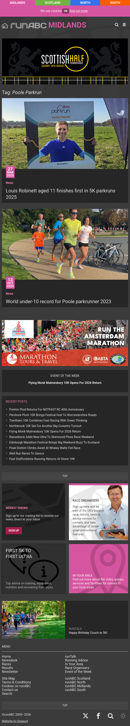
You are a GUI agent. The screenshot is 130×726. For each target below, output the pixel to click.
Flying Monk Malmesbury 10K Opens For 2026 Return (45, 431)
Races (6, 664)
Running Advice (76, 660)
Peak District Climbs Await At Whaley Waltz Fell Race (44, 448)
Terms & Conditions (16, 682)
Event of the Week (78, 672)
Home (6, 656)
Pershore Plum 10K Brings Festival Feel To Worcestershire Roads (53, 415)
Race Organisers (77, 668)
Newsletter (10, 672)
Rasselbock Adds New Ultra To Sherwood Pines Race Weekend (51, 437)
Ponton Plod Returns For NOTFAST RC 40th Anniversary (46, 409)
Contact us (10, 690)
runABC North (75, 682)
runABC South (75, 690)
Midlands (17, 3)
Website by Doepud (15, 721)
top (65, 476)
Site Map (8, 678)
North (85, 3)
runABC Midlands (78, 686)
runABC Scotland (77, 678)
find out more (79, 11)
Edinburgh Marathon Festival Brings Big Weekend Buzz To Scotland (54, 442)
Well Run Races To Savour (26, 453)
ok (65, 11)
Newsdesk (9, 660)
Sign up (14, 530)
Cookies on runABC (16, 686)
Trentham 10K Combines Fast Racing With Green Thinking (48, 420)
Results (7, 668)
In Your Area (74, 664)
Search (7, 694)
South (115, 3)
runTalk (70, 656)
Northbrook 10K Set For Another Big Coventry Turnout (45, 426)
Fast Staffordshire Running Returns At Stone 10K (42, 459)
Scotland (53, 3)
